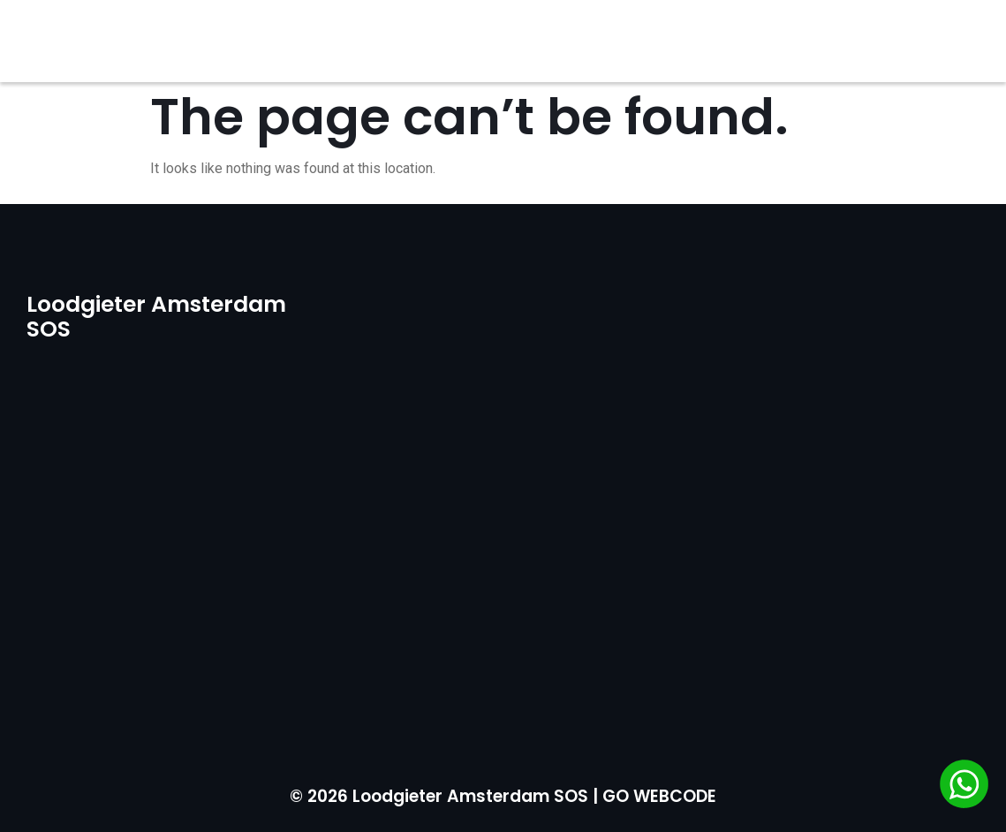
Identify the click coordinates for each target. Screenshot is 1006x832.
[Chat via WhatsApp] (964, 787)
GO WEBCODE (659, 796)
